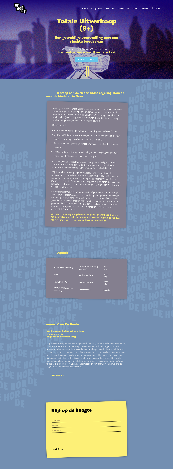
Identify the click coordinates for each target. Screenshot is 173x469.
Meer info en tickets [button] (86, 59)
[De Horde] (20, 8)
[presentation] (69, 440)
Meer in (106, 289)
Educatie (110, 8)
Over (135, 8)
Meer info (106, 268)
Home (85, 8)
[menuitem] (85, 8)
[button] (152, 8)
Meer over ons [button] (58, 375)
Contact (144, 8)
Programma (96, 8)
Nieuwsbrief (123, 8)
